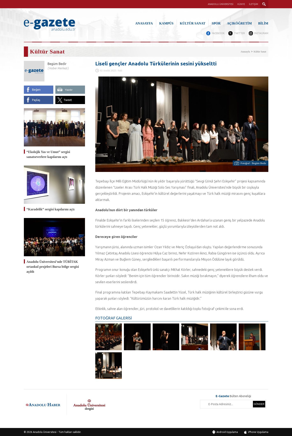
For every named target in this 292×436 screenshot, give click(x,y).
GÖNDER (259, 403)
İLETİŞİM (253, 4)
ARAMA (264, 4)
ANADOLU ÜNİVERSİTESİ (220, 4)
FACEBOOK (217, 33)
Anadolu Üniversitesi (44, 431)
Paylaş (36, 99)
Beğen (36, 89)
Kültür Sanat (260, 51)
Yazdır (69, 89)
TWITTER (239, 33)
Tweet (68, 99)
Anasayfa (245, 51)
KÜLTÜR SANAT (192, 23)
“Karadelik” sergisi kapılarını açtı (50, 209)
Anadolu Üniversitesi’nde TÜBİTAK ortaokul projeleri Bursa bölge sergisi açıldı (53, 266)
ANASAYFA (144, 23)
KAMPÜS (166, 23)
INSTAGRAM (261, 33)
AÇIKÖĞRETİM (239, 23)
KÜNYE (241, 4)
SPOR (216, 23)
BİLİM (263, 23)
